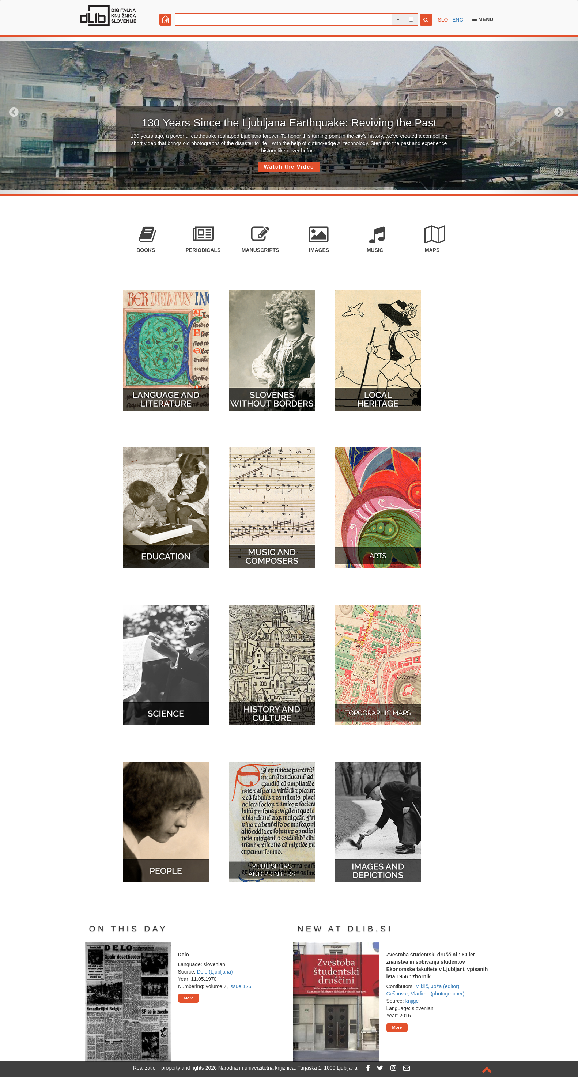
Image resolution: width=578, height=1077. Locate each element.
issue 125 (240, 986)
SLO (443, 20)
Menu (482, 19)
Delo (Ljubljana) (215, 972)
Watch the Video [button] (289, 167)
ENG (457, 20)
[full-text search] (411, 19)
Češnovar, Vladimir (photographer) (425, 994)
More (189, 998)
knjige (412, 1001)
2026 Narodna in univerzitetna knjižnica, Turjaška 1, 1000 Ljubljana (281, 1068)
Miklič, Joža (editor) (437, 986)
